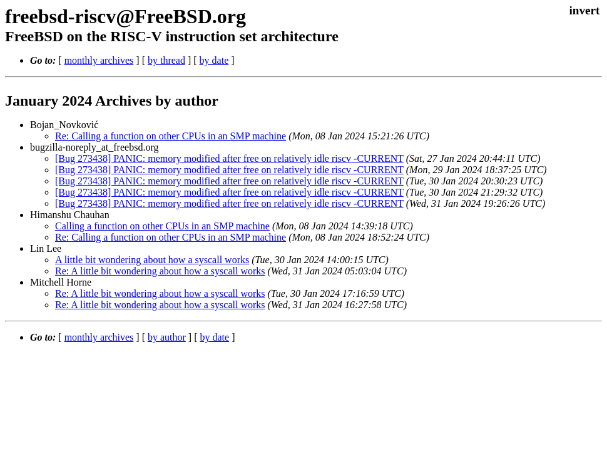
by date (214, 60)
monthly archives (99, 60)
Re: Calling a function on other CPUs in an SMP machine (170, 136)
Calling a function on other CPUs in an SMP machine (162, 226)
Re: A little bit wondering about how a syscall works (160, 271)
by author (167, 337)
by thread (166, 60)
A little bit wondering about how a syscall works (152, 259)
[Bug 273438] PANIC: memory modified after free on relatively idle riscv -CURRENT (229, 158)
